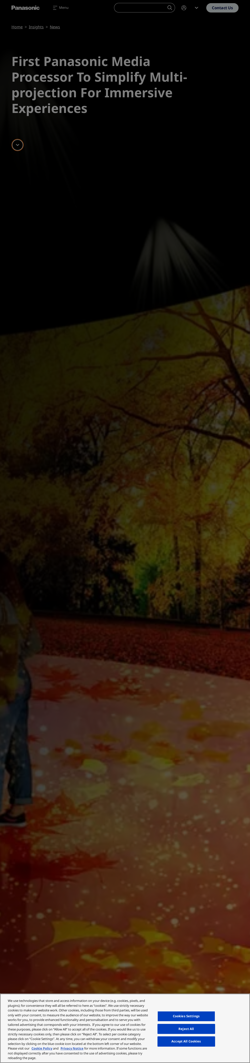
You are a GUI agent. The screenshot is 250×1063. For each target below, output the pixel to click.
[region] (125, 1028)
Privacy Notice (72, 1048)
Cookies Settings (186, 1016)
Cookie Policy (41, 1048)
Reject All (186, 1029)
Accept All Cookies (186, 1041)
